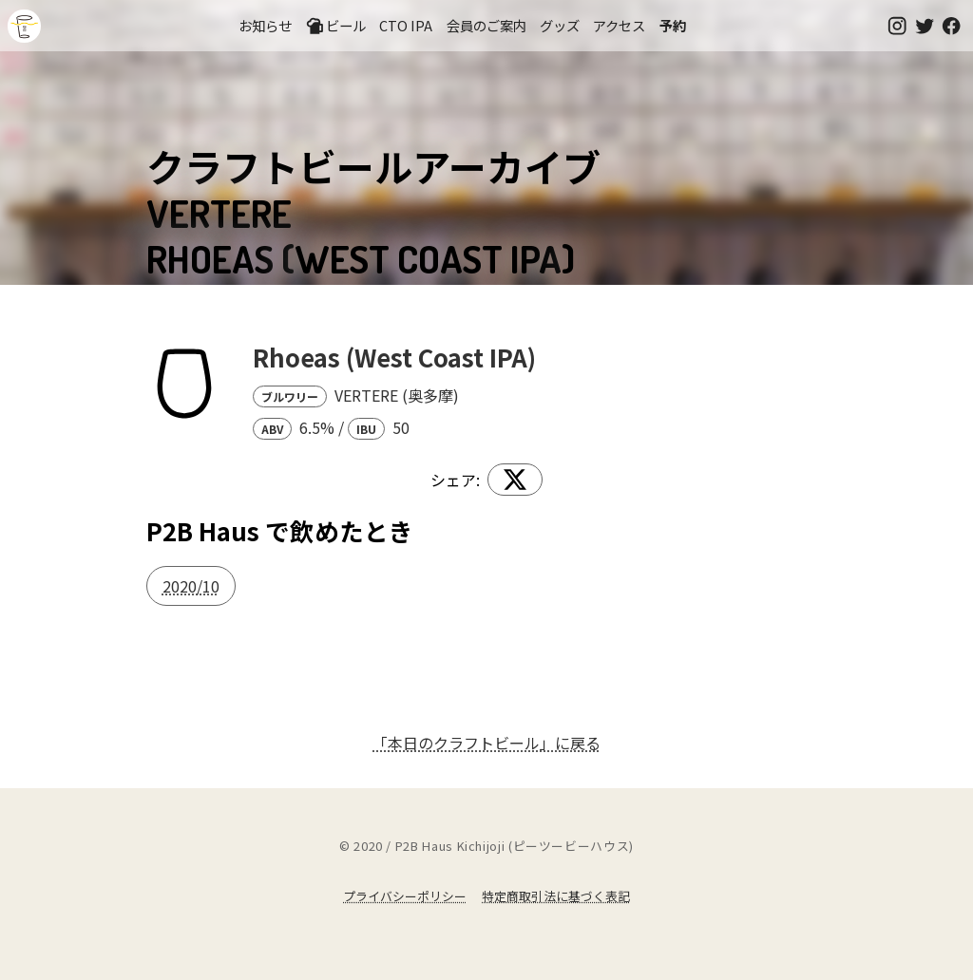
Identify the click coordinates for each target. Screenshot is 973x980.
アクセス (619, 25)
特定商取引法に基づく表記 (556, 896)
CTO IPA (405, 25)
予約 (672, 25)
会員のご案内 (486, 25)
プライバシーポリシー (405, 896)
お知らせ (265, 25)
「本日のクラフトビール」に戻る (486, 742)
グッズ (560, 25)
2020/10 (190, 586)
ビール (335, 25)
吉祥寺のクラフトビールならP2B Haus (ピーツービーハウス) (24, 26)
